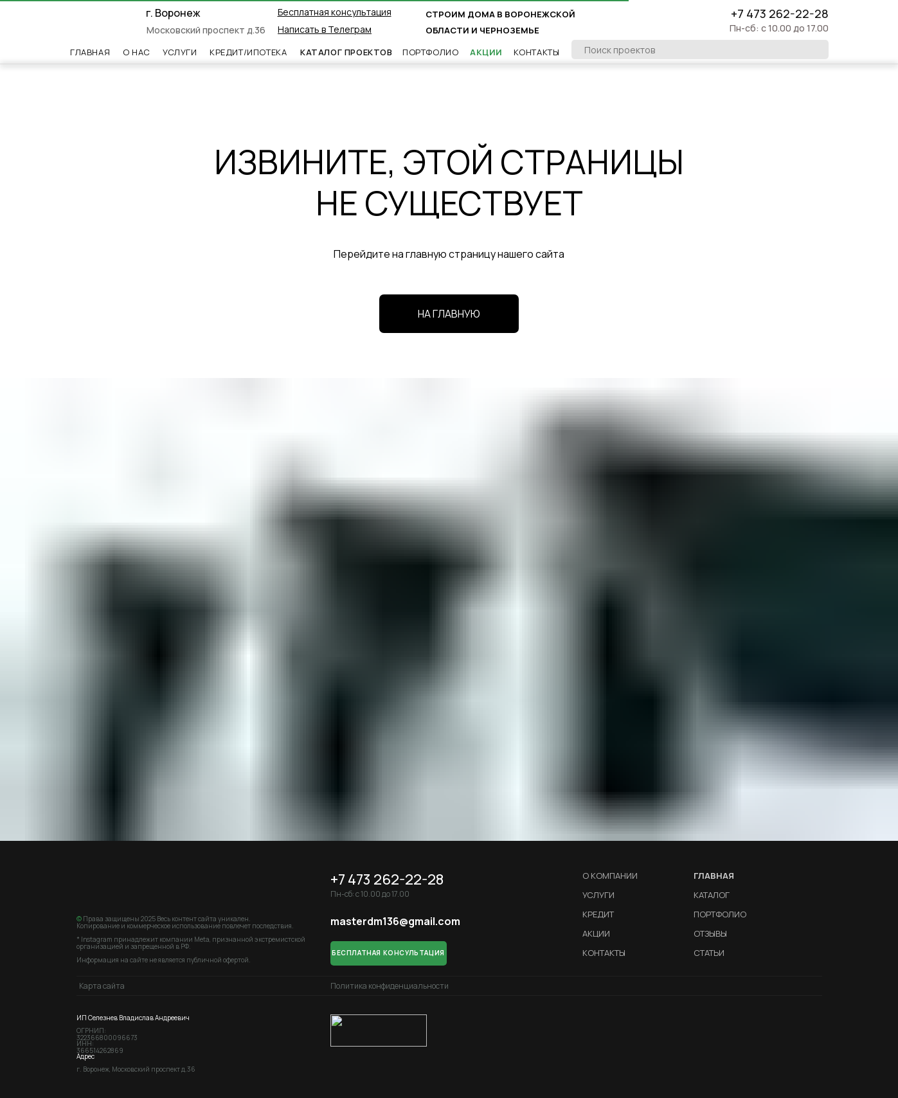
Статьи (709, 953)
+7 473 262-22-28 (780, 13)
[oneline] (700, 49)
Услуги (180, 52)
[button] (334, 12)
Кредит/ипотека (248, 52)
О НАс (136, 52)
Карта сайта (102, 985)
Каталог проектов (346, 52)
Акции (486, 52)
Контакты (537, 52)
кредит (598, 914)
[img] (105, 22)
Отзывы (710, 933)
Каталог (712, 895)
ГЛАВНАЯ (714, 875)
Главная (90, 52)
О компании (610, 875)
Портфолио (430, 52)
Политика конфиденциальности (389, 985)
